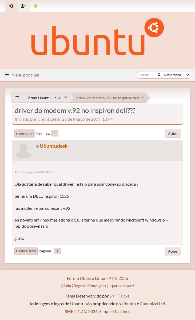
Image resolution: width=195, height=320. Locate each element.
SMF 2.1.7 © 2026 (81, 311)
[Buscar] (159, 75)
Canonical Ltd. (153, 303)
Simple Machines (114, 311)
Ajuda (66, 285)
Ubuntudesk (53, 146)
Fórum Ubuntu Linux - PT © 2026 (97, 278)
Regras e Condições (90, 285)
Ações (172, 133)
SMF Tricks (119, 295)
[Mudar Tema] (36, 6)
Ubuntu (129, 303)
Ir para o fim (25, 133)
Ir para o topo (26, 251)
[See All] (17, 98)
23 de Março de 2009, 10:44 (34, 172)
